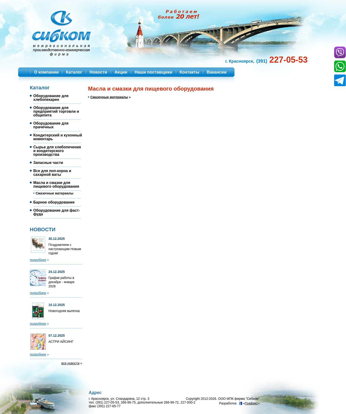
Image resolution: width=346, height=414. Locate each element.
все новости (70, 363)
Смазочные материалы (109, 97)
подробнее (38, 260)
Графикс (251, 403)
